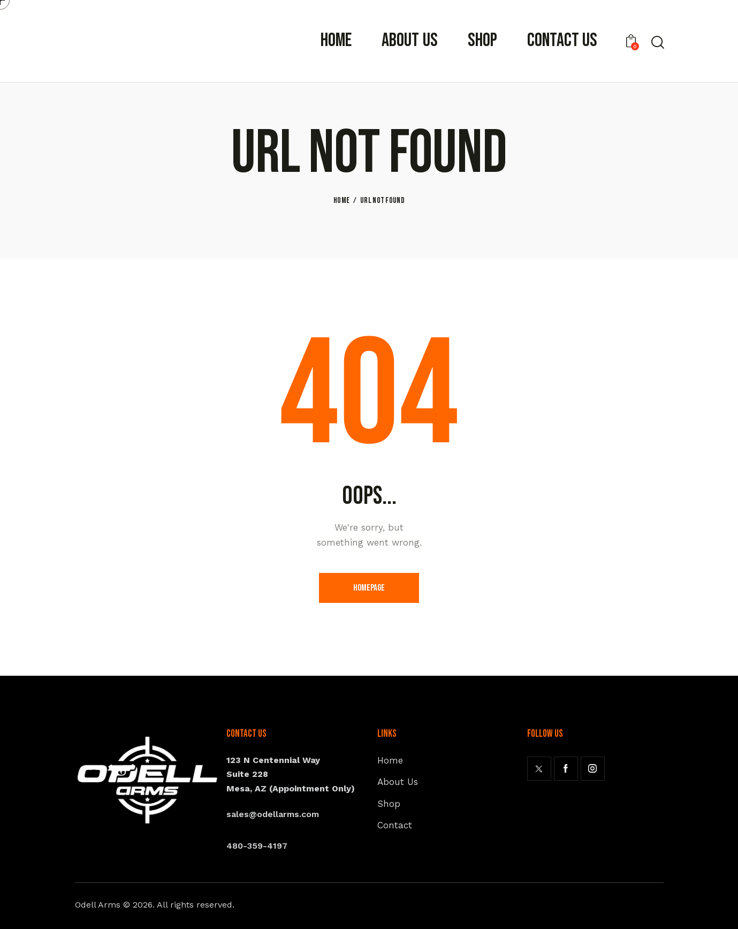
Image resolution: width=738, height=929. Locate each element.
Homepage (369, 588)
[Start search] (657, 42)
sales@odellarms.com (272, 814)
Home (341, 201)
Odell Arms (97, 905)
